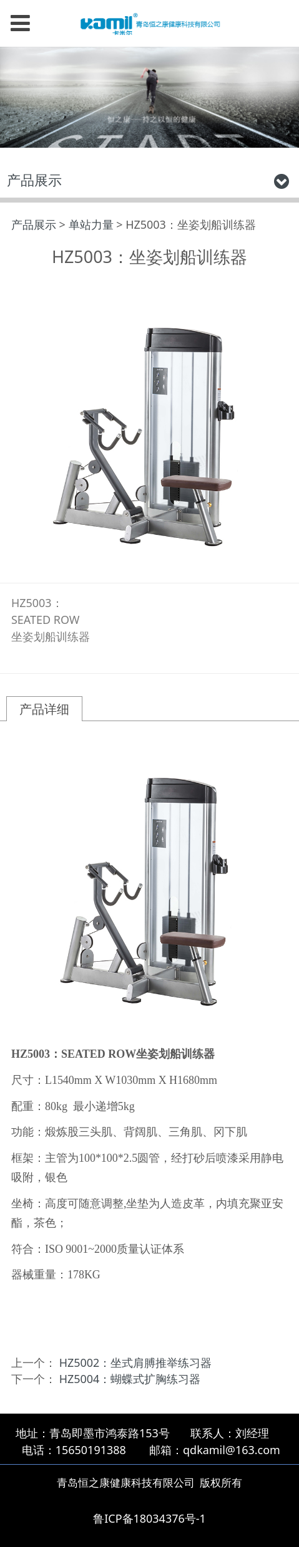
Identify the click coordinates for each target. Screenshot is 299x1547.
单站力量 (91, 224)
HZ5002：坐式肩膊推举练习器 (135, 1362)
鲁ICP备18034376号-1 (149, 1518)
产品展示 (33, 224)
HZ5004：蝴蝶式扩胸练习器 (130, 1378)
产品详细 (44, 709)
